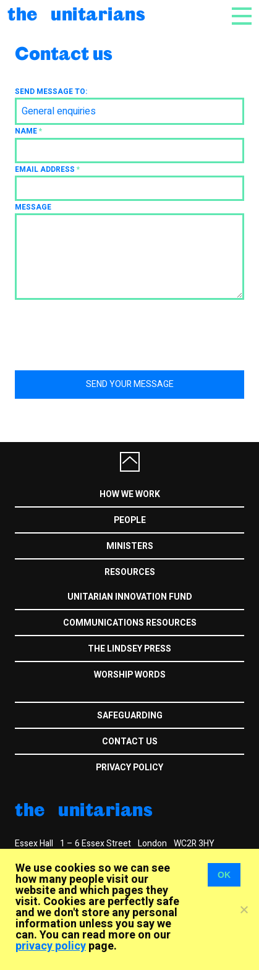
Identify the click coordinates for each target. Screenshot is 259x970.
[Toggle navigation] (241, 19)
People (130, 520)
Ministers (129, 546)
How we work (130, 494)
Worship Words (130, 674)
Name (28, 131)
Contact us (130, 741)
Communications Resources (130, 622)
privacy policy (50, 946)
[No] (243, 909)
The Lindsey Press (129, 648)
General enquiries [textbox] (59, 111)
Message (33, 207)
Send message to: (51, 91)
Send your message (130, 384)
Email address (47, 169)
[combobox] (129, 111)
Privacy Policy (129, 767)
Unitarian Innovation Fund (129, 596)
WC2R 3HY (194, 843)
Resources (129, 572)
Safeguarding (130, 715)
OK (224, 875)
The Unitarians (76, 13)
